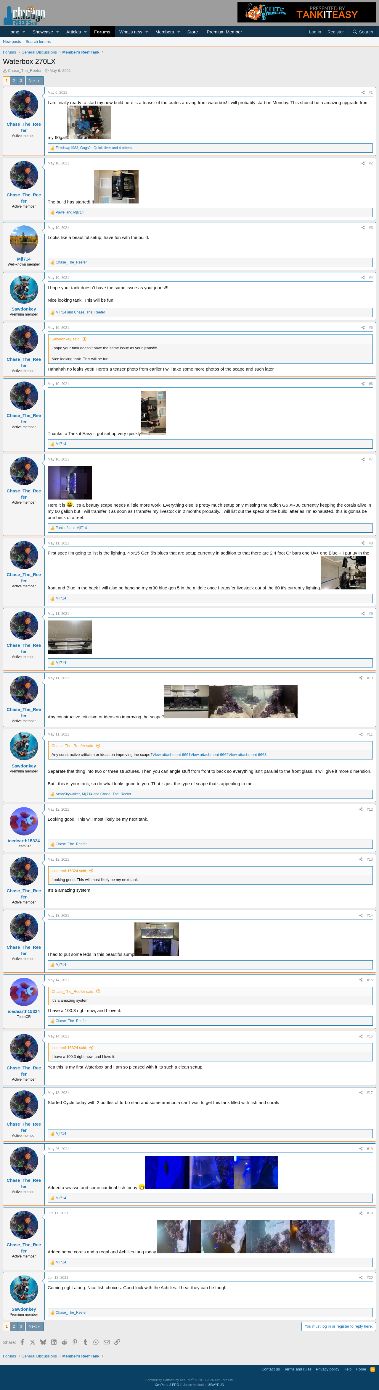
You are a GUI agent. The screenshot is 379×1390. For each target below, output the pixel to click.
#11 (370, 734)
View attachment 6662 (209, 754)
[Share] (363, 92)
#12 (370, 809)
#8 (371, 543)
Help (348, 1369)
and (70, 212)
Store (192, 31)
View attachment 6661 (171, 754)
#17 (370, 1093)
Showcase (43, 31)
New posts (12, 41)
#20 (370, 1278)
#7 (371, 459)
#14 (370, 916)
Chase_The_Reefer (24, 70)
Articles (73, 31)
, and (93, 794)
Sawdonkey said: (66, 339)
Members (164, 31)
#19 (370, 1213)
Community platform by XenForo (189, 1380)
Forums (102, 31)
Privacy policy (327, 1369)
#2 (371, 163)
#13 (370, 859)
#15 (370, 980)
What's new (130, 31)
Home (13, 31)
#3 (371, 228)
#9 (371, 614)
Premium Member (224, 31)
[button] (24, 31)
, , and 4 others (94, 148)
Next (33, 80)
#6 (371, 384)
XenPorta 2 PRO (167, 1384)
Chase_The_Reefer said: (73, 746)
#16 (370, 1036)
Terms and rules (297, 1369)
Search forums (38, 41)
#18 (370, 1149)
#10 (370, 678)
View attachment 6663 (247, 754)
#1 (371, 92)
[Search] (362, 31)
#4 (371, 278)
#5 (371, 328)
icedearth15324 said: (69, 871)
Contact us (270, 1369)
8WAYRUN (216, 1384)
